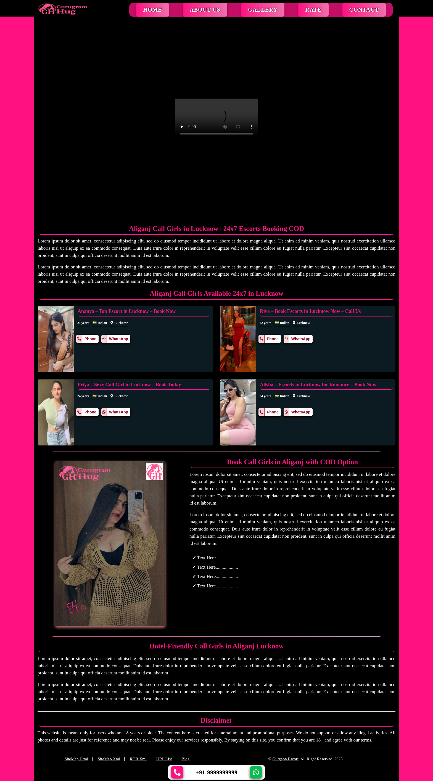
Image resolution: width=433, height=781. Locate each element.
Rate (313, 10)
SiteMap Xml (109, 759)
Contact (364, 10)
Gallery (263, 10)
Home (152, 10)
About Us (205, 10)
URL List (164, 759)
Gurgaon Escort (286, 759)
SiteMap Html (76, 759)
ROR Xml (138, 759)
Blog (185, 759)
